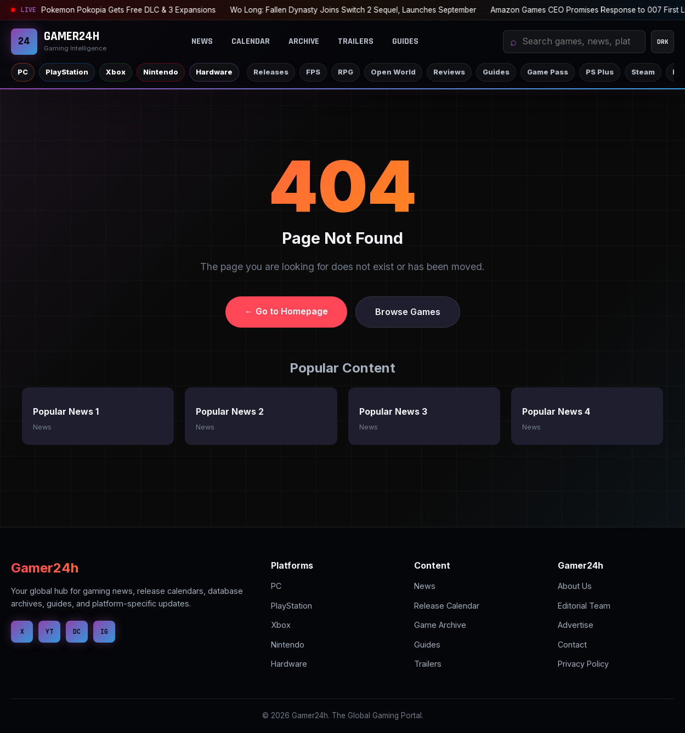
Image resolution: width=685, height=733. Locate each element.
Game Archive (440, 624)
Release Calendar (446, 605)
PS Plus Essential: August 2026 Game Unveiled (589, 9)
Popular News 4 (556, 411)
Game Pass (547, 72)
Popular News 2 (230, 411)
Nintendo (160, 72)
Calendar (250, 41)
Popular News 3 (393, 411)
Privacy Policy (583, 663)
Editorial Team (584, 605)
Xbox (116, 72)
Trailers (355, 41)
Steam (643, 72)
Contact (572, 644)
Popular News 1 (66, 411)
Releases (270, 72)
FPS (313, 72)
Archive (303, 41)
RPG (345, 72)
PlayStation (67, 72)
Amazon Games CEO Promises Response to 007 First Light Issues (377, 9)
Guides (405, 41)
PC (23, 72)
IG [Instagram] (104, 631)
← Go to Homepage (286, 311)
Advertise (575, 624)
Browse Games (407, 311)
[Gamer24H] (58, 41)
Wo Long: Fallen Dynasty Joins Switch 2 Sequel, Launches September (124, 9)
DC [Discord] (77, 631)
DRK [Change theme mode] (663, 41)
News (202, 41)
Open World (393, 72)
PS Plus (600, 72)
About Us (575, 586)
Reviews (449, 72)
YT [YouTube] (49, 631)
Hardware (214, 72)
